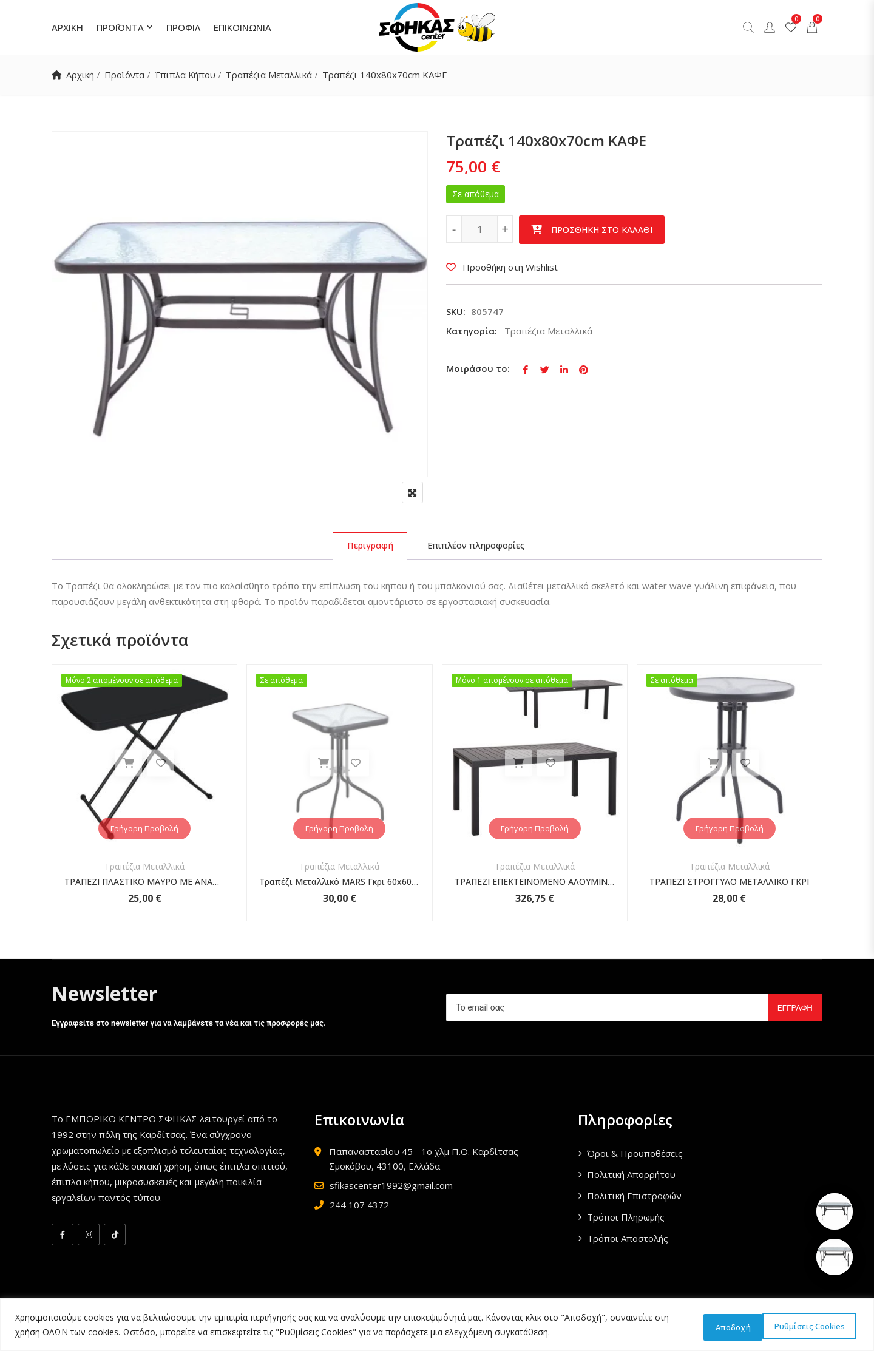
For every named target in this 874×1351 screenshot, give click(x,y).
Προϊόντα (126, 75)
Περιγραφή (365, 547)
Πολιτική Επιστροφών (634, 1198)
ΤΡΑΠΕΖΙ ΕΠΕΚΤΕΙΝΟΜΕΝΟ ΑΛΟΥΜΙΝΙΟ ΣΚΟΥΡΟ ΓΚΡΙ (535, 884)
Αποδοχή (822, 1326)
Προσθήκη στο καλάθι (601, 229)
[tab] (365, 547)
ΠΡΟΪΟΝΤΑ (120, 27)
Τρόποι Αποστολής (627, 1240)
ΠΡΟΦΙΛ (183, 27)
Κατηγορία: (471, 331)
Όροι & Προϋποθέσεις (635, 1156)
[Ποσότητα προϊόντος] (479, 229)
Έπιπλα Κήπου (189, 75)
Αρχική (81, 75)
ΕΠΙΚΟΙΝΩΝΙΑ (242, 27)
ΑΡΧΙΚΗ (67, 27)
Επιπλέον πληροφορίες (478, 547)
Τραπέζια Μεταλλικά (275, 75)
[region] (437, 1326)
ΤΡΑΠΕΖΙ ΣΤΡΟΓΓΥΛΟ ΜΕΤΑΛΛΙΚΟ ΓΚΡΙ (729, 884)
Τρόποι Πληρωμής (626, 1219)
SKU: (456, 311)
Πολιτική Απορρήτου (631, 1177)
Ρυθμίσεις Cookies (726, 1326)
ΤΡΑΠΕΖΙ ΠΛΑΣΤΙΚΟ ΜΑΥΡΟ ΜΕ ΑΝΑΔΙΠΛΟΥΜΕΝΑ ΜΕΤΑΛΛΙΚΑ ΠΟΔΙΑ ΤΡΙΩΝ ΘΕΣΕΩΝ (144, 884)
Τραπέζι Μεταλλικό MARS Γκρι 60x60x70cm (339, 884)
